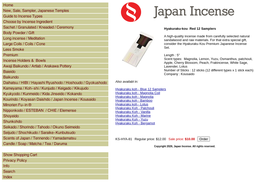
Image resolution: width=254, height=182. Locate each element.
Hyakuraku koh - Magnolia (134, 97)
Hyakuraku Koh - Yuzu (131, 119)
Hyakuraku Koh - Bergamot (135, 123)
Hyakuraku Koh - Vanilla (132, 112)
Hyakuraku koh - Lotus (131, 104)
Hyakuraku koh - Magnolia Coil (137, 93)
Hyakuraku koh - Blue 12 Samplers (140, 89)
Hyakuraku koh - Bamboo (133, 100)
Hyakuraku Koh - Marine (133, 115)
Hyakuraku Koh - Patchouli (134, 108)
